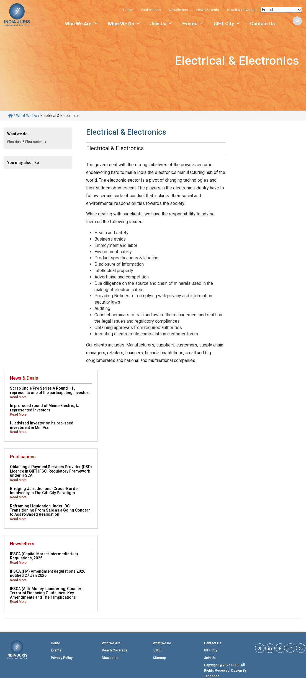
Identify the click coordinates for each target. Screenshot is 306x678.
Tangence (211, 676)
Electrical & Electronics (25, 142)
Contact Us (262, 23)
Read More (18, 397)
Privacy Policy (62, 658)
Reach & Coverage (241, 10)
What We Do (26, 115)
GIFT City (227, 23)
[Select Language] (281, 9)
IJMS (157, 650)
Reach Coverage (114, 650)
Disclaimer (110, 658)
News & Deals (207, 10)
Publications (151, 10)
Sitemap (159, 658)
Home (128, 10)
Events (193, 23)
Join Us (161, 23)
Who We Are (81, 23)
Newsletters (178, 10)
